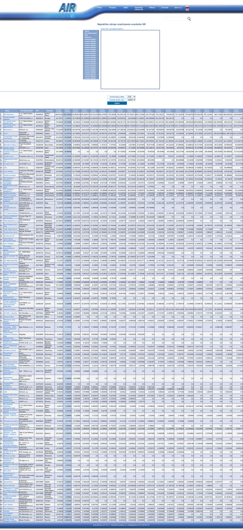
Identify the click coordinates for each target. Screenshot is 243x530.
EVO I (6, 133)
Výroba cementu (10, 141)
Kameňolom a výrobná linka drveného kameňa (10, 443)
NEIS (126, 7)
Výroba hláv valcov (11, 232)
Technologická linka (11, 203)
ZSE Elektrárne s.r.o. (11, 221)
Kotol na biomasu (10, 195)
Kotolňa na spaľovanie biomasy (11, 343)
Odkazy (152, 7)
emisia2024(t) (58, 110)
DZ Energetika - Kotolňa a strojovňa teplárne (11, 151)
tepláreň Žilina (9, 317)
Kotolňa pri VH (9, 236)
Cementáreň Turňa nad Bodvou (10, 137)
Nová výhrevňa (9, 501)
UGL (5, 167)
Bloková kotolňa (9, 456)
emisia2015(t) (139, 110)
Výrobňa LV (8, 398)
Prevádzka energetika (8, 183)
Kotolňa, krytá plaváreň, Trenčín (10, 520)
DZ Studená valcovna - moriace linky (11, 293)
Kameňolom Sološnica (8, 354)
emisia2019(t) (102, 110)
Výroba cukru (8, 156)
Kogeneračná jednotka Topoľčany (11, 339)
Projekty (112, 7)
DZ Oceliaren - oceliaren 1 (9, 179)
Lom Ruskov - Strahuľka (9, 514)
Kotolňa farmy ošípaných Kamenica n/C (9, 460)
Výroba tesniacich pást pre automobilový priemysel (10, 371)
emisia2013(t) (158, 110)
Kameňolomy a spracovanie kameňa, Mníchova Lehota (11, 476)
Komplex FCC (9, 164)
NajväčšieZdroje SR (139, 8)
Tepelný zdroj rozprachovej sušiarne (8, 199)
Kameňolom (8, 482)
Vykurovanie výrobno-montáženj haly (11, 334)
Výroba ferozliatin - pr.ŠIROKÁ (10, 497)
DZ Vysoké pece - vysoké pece (10, 122)
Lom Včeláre (8, 171)
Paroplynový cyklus (11, 421)
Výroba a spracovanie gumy (10, 270)
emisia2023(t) (67, 110)
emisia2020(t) (93, 110)
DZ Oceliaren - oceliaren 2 (9, 190)
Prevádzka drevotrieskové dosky (9, 248)
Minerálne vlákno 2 (11, 145)
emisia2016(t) (130, 110)
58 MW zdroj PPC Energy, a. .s (10, 452)
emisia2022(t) (75, 110)
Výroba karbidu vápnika (9, 118)
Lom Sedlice (8, 504)
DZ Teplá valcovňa (10, 260)
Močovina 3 (8, 130)
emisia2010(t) (188, 110)
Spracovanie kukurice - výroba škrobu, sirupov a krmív (10, 433)
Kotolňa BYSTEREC (11, 429)
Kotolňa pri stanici (10, 389)
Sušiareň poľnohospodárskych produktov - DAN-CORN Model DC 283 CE (11, 327)
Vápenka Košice (10, 309)
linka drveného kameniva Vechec (10, 365)
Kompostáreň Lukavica (9, 384)
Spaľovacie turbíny (10, 362)
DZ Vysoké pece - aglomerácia (10, 126)
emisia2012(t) (168, 110)
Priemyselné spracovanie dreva (10, 439)
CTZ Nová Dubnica (11, 213)
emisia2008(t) (206, 110)
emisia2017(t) (120, 110)
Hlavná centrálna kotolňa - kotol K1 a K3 (11, 415)
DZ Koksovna (9, 114)
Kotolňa (6, 282)
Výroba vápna (9, 148)
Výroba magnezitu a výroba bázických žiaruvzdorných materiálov (11, 303)
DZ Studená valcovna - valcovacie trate (9, 406)
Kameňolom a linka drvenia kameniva (11, 289)
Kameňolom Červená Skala (9, 401)
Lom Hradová (9, 508)
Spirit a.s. (178, 7)
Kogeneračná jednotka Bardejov (10, 298)
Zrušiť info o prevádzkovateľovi (112, 29)
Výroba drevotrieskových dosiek (10, 207)
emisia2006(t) (226, 110)
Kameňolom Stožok (11, 517)
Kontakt (165, 7)
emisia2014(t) (148, 110)
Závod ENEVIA (9, 485)
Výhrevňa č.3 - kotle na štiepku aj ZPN (11, 489)
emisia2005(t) (236, 110)
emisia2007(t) (216, 110)
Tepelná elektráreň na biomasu (10, 217)
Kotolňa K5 (8, 387)
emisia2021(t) (84, 110)
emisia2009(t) (197, 110)
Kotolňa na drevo (10, 350)
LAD (5, 392)
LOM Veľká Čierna (10, 229)
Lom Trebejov (9, 243)
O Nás (99, 7)
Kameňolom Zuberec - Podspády (11, 378)
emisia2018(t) (111, 110)
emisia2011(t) (178, 110)
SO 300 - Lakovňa (10, 313)
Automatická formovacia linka (10, 239)
